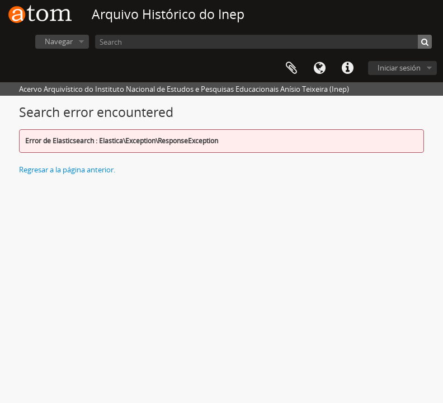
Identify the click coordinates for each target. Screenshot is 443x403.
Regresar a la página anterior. (67, 170)
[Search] (263, 42)
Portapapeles (291, 68)
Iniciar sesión (399, 68)
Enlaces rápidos (347, 68)
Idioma (319, 68)
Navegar (59, 41)
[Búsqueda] (425, 42)
